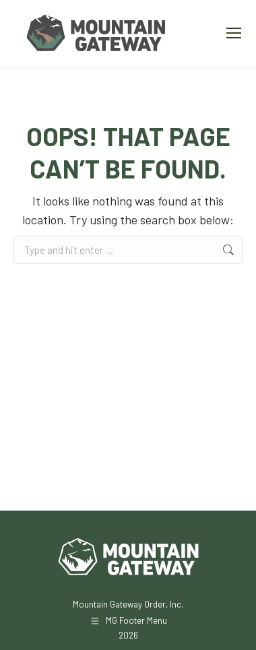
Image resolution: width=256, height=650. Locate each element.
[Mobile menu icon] (234, 33)
